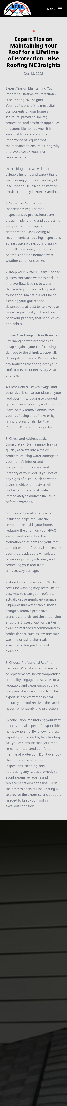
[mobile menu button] (60, 8)
